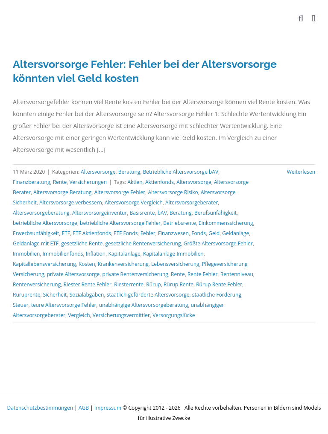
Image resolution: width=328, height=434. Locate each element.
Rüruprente (26, 294)
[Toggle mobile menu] (313, 18)
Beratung (129, 171)
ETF (66, 233)
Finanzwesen (173, 233)
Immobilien (26, 253)
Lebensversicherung (175, 264)
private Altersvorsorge (73, 274)
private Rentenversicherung (135, 274)
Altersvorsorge (98, 171)
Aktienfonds (159, 182)
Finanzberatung (31, 182)
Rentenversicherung (37, 284)
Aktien (134, 182)
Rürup (153, 284)
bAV (162, 212)
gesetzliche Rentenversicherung (143, 243)
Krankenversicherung (123, 264)
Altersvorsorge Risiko (173, 192)
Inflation (95, 253)
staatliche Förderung (216, 294)
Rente (60, 182)
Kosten (87, 264)
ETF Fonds (126, 233)
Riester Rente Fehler (87, 284)
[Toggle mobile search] (301, 18)
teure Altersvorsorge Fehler (64, 305)
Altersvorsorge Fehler (120, 192)
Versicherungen (88, 182)
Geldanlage (235, 233)
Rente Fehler (202, 274)
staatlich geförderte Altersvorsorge (148, 294)
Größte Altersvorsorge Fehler (218, 243)
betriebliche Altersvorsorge (45, 223)
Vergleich (79, 315)
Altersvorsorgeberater (191, 202)
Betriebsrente (179, 223)
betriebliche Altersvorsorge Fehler (120, 223)
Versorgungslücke (173, 315)
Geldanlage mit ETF (36, 243)
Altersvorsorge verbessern (70, 202)
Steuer (21, 305)
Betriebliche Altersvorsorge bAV (180, 171)
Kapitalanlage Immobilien (173, 253)
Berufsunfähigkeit (215, 212)
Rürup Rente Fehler (219, 284)
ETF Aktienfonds (92, 233)
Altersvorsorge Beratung (62, 192)
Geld (214, 233)
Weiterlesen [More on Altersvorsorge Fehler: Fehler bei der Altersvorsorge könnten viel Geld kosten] (301, 171)
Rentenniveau (236, 274)
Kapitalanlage (124, 253)
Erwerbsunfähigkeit (36, 233)
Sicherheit (55, 294)
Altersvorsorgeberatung (41, 212)
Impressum (107, 407)
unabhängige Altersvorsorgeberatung (143, 305)
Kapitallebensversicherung (44, 264)
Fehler (148, 233)
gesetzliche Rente (81, 243)
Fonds (198, 233)
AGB (84, 407)
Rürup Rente (178, 284)
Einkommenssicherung (226, 223)
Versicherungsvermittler (121, 315)
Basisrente (142, 212)
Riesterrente (129, 284)
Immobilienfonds (63, 253)
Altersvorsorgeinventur (99, 212)
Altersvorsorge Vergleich (134, 202)
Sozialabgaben (87, 294)
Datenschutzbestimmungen (40, 407)
